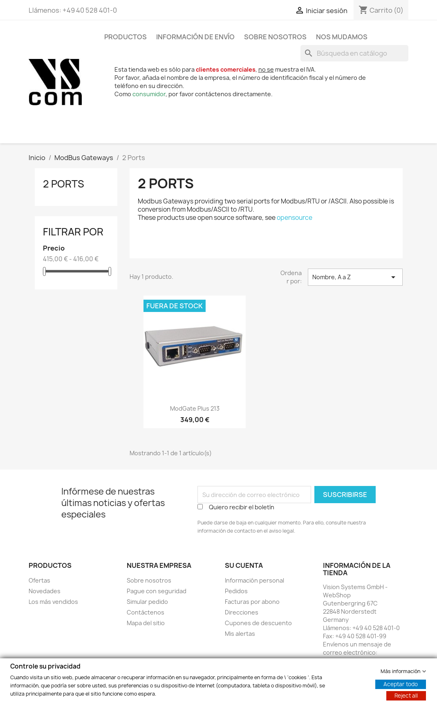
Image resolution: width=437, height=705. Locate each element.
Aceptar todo (400, 683)
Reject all (406, 695)
